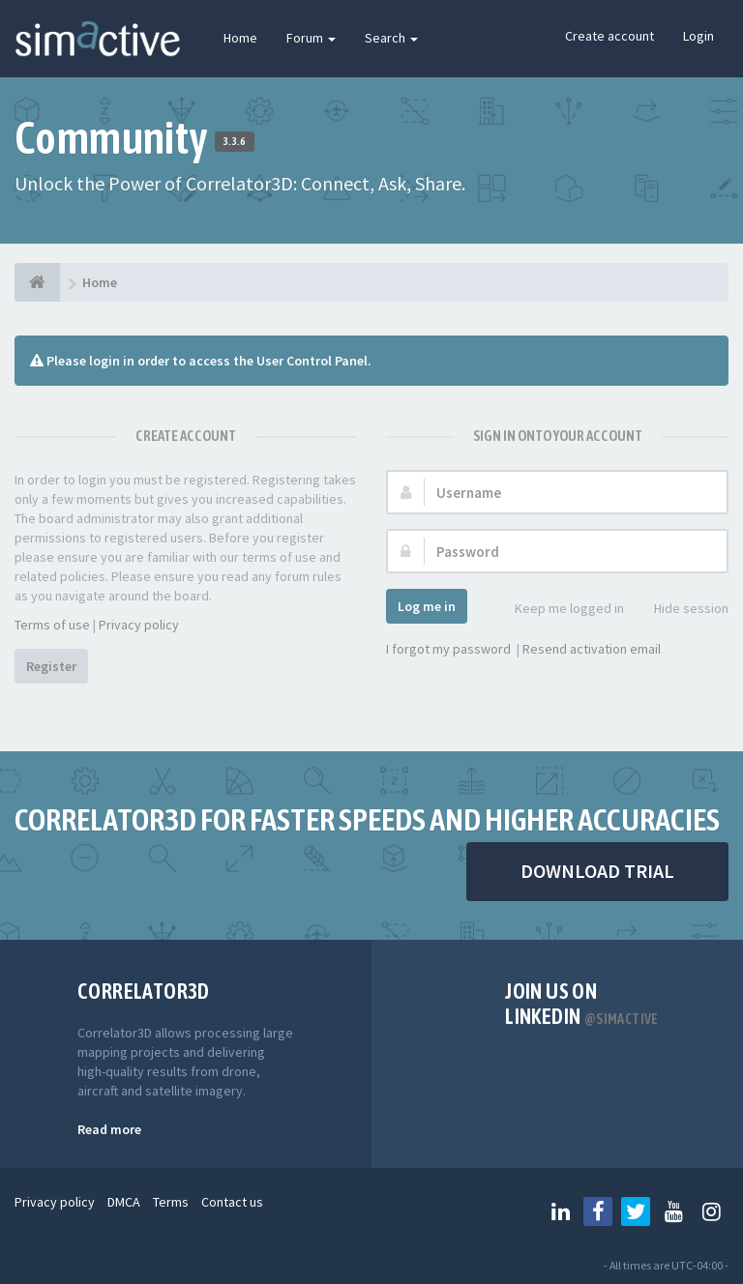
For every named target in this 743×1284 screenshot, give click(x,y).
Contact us (232, 1202)
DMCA (123, 1202)
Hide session (680, 609)
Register (51, 666)
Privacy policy (139, 624)
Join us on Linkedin (582, 1003)
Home (240, 37)
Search (391, 37)
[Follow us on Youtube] (673, 1211)
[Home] (37, 282)
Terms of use (52, 624)
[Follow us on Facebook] (597, 1211)
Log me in (427, 606)
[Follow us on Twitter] (635, 1211)
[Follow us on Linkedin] (560, 1211)
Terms (171, 1202)
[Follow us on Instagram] (711, 1211)
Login (698, 35)
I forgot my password (448, 648)
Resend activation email (591, 648)
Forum (311, 37)
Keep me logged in (558, 609)
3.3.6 (234, 141)
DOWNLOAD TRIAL (597, 871)
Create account (609, 35)
